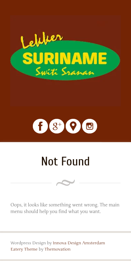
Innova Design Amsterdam (79, 242)
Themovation (57, 249)
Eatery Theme (24, 249)
